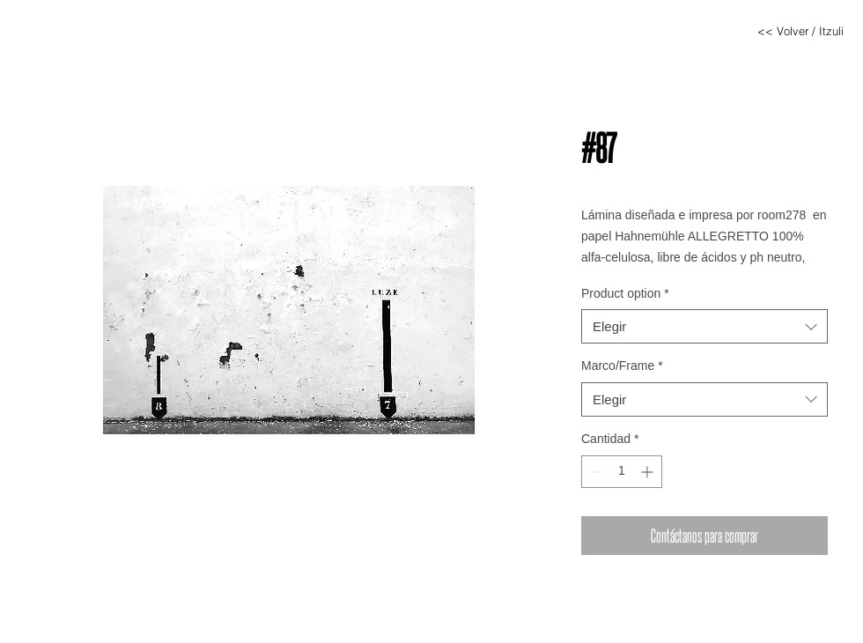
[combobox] (704, 326)
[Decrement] (595, 471)
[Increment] (649, 471)
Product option (625, 293)
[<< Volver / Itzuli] (800, 30)
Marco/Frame (622, 365)
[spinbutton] (622, 471)
